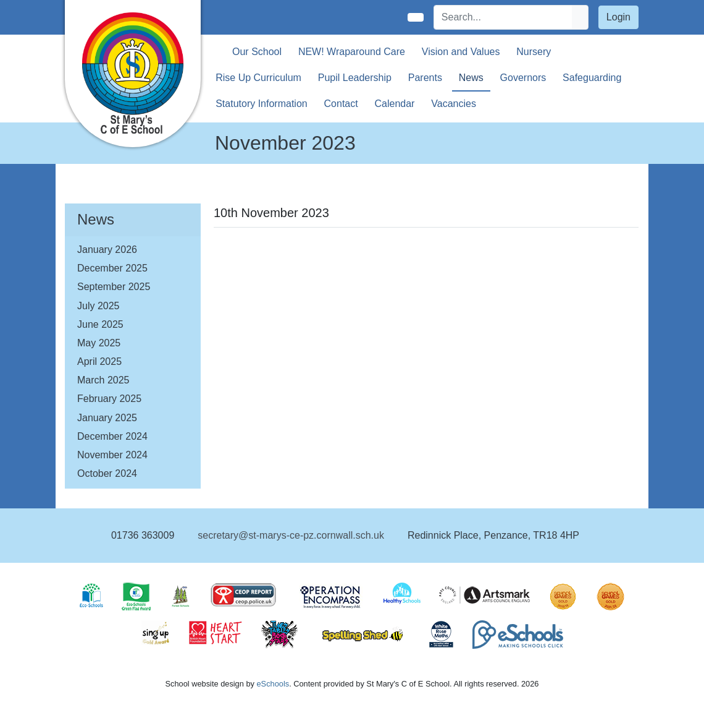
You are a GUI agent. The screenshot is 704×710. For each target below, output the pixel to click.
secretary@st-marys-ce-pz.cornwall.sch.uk (291, 535)
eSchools (272, 683)
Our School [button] (257, 51)
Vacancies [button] (453, 103)
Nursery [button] (533, 51)
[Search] (503, 17)
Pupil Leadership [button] (355, 77)
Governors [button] (523, 77)
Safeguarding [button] (592, 77)
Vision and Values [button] (461, 51)
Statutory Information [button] (262, 103)
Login (618, 17)
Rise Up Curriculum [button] (258, 77)
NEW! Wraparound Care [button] (351, 51)
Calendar (395, 103)
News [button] (471, 77)
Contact (341, 103)
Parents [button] (425, 77)
